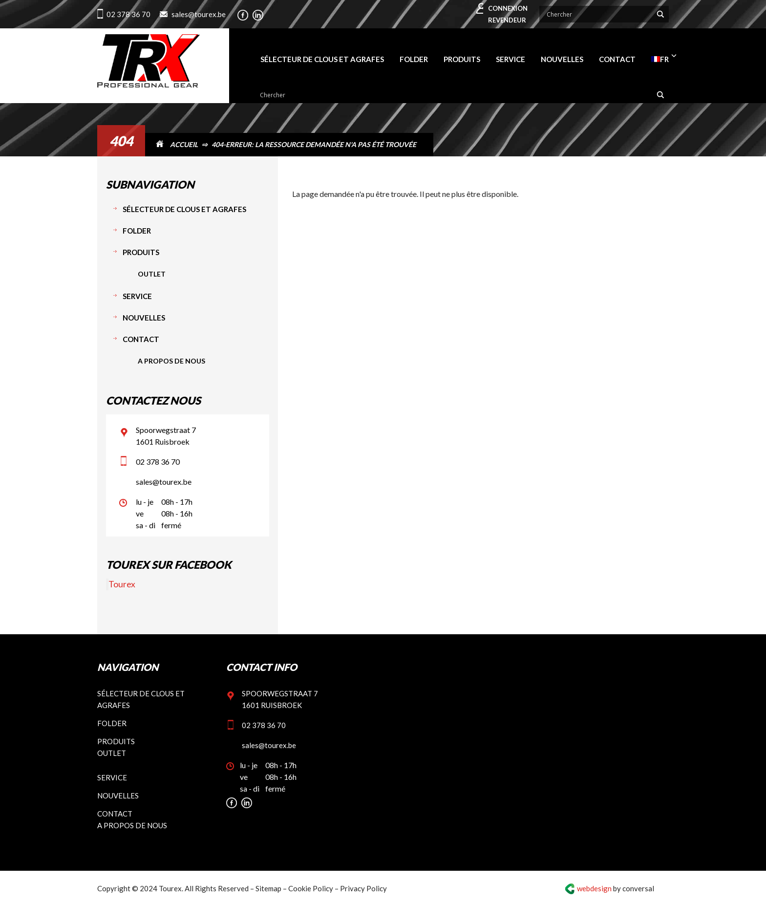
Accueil (184, 144)
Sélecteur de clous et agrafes (184, 209)
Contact (141, 339)
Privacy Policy (363, 888)
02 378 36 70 (128, 14)
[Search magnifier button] (660, 14)
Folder (137, 230)
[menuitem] (660, 59)
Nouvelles (144, 317)
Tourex (121, 584)
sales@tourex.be (198, 14)
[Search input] (598, 14)
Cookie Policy (310, 888)
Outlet (152, 274)
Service (137, 296)
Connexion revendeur (508, 14)
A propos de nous (171, 361)
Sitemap (268, 888)
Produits (141, 252)
